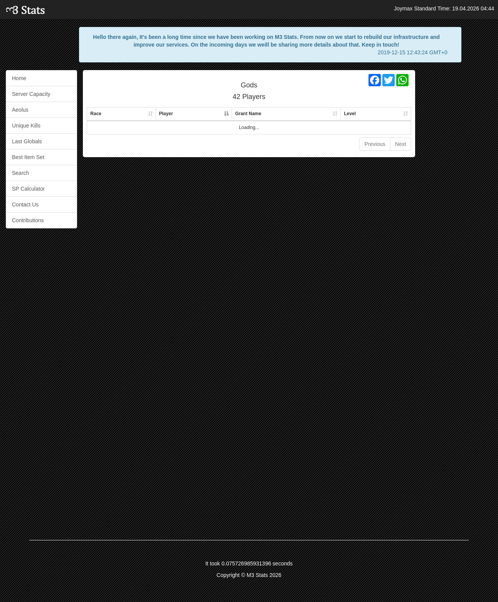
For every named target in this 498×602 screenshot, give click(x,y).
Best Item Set (28, 157)
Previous (374, 144)
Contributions (28, 220)
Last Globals (27, 141)
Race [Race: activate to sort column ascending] (95, 113)
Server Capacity (31, 94)
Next (400, 144)
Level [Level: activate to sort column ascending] (350, 113)
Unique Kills (26, 125)
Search (20, 173)
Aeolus (20, 110)
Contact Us (25, 204)
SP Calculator (28, 189)
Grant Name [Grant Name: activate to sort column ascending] (248, 113)
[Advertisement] (456, 185)
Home (19, 78)
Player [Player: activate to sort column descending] (166, 113)
